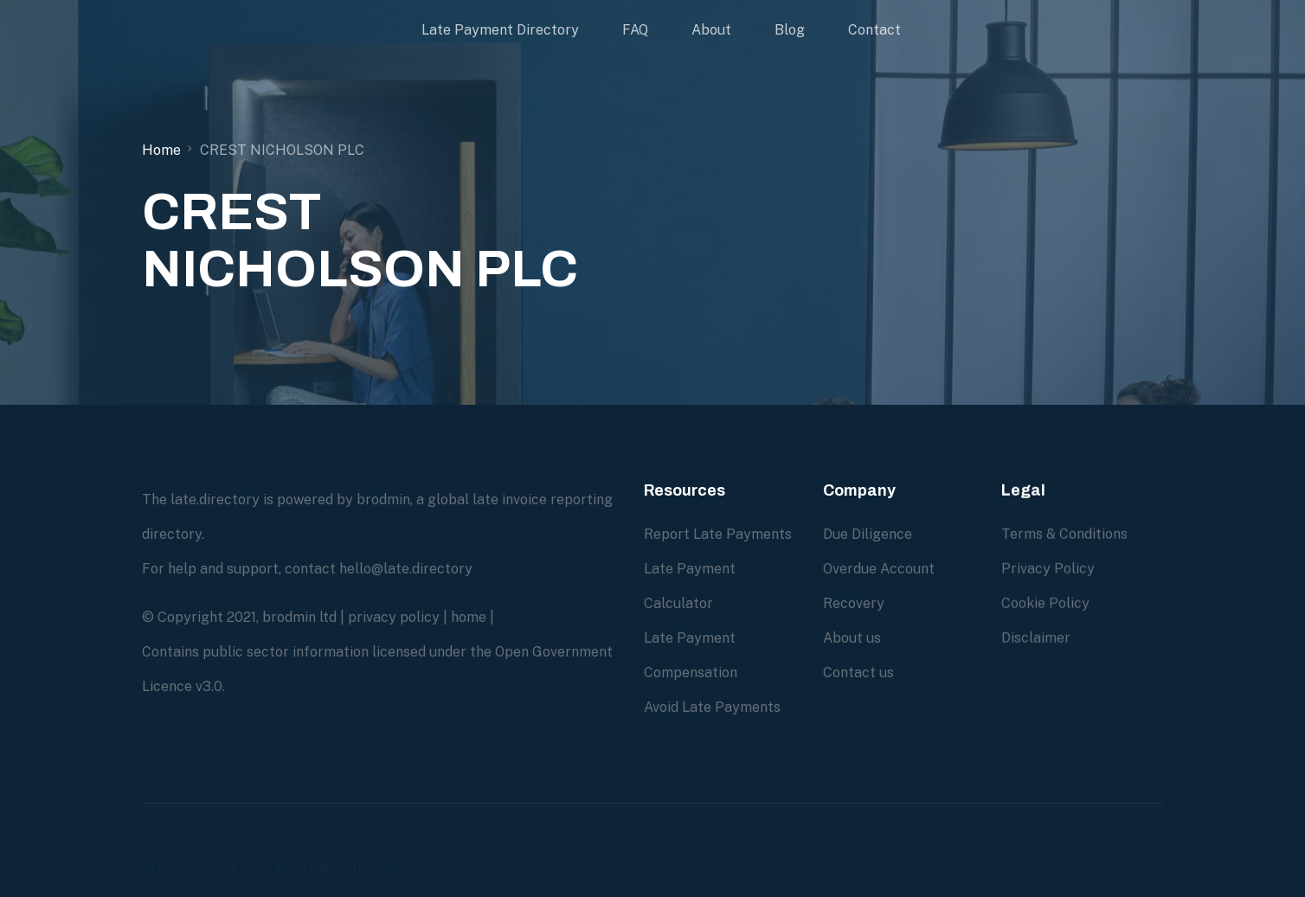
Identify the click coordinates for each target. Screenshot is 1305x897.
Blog (790, 30)
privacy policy (394, 617)
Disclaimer (1035, 653)
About (711, 30)
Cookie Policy (1045, 619)
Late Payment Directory (500, 30)
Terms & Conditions (1064, 549)
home (468, 617)
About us (852, 637)
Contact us (858, 671)
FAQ (635, 30)
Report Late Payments (718, 534)
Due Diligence (867, 533)
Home (161, 150)
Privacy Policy (1048, 584)
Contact (874, 30)
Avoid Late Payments (712, 707)
